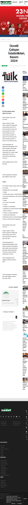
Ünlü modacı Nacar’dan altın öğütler (25, 327)
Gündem (9, 39)
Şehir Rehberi (4, 473)
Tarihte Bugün (4, 468)
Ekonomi (14, 2)
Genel (2, 452)
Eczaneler (3, 465)
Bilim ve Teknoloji (5, 449)
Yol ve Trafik (3, 462)
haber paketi (3, 500)
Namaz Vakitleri (4, 464)
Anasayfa (3, 39)
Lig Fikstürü (3, 467)
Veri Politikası (4, 425)
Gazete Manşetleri (5, 475)
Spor (2, 453)
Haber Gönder (16, 425)
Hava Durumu (4, 460)
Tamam (19, 503)
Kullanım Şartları (16, 421)
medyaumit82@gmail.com (8, 303)
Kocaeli (2, 447)
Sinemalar (3, 470)
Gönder (16, 317)
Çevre (2, 450)
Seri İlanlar (3, 472)
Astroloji (2, 487)
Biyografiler (3, 483)
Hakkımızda (3, 421)
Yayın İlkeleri (3, 423)
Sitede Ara (3, 480)
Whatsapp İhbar (16, 423)
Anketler (3, 482)
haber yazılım (3, 501)
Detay (13, 503)
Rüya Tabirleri (4, 485)
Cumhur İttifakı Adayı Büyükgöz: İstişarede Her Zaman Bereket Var (25, 297)
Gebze (2, 455)
